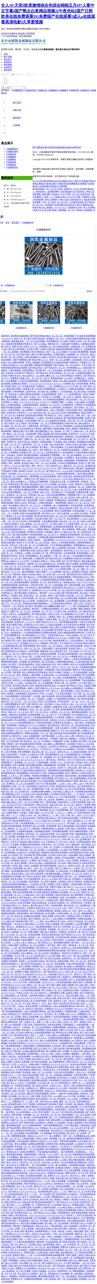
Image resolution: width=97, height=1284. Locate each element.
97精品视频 (73, 855)
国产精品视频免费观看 (12, 1011)
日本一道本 (23, 397)
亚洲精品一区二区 (76, 487)
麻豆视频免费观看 (30, 487)
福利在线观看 (61, 648)
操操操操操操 (81, 834)
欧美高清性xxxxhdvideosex (68, 1091)
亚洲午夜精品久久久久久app (54, 638)
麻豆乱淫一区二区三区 (74, 466)
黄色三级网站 (72, 428)
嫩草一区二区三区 (67, 1101)
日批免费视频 (72, 601)
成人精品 (84, 593)
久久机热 (23, 670)
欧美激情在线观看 (34, 1176)
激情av (56, 381)
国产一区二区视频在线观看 (61, 1117)
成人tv (7, 860)
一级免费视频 (60, 503)
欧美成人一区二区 (75, 595)
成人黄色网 (15, 1067)
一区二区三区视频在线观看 (51, 423)
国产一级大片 (52, 667)
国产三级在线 (7, 373)
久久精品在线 (62, 871)
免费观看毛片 (7, 762)
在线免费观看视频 (14, 1160)
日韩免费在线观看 (78, 1070)
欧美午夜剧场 (39, 667)
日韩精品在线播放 (56, 773)
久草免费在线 (67, 405)
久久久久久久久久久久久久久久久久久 (39, 468)
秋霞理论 (17, 680)
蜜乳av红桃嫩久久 (18, 481)
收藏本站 (14, 33)
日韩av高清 (72, 768)
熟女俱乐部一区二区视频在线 (14, 476)
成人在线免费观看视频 (40, 1032)
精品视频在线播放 (44, 927)
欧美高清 (59, 1107)
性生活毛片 (45, 1056)
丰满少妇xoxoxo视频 (49, 1101)
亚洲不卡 (83, 463)
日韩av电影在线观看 (73, 646)
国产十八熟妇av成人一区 (77, 431)
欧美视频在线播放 (14, 1183)
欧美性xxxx (66, 948)
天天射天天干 (46, 749)
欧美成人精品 (28, 463)
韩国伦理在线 (21, 1168)
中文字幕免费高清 (32, 879)
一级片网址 (86, 1054)
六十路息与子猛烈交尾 (78, 1077)
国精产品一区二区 (18, 1120)
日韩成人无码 (82, 762)
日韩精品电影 (84, 1011)
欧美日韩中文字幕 (38, 773)
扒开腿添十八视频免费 (52, 741)
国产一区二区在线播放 (53, 370)
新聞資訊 (8, 62)
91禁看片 (10, 744)
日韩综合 (58, 749)
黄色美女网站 (17, 874)
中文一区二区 (7, 916)
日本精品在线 (48, 675)
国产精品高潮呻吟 (21, 534)
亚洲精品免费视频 (36, 1144)
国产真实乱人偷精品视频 (57, 961)
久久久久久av (63, 889)
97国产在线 (27, 1025)
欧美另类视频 (24, 903)
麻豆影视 (73, 1088)
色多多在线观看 (54, 1025)
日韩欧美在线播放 (76, 389)
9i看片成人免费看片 (49, 508)
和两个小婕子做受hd (57, 595)
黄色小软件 (31, 836)
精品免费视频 (44, 587)
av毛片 (21, 1083)
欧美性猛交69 (76, 199)
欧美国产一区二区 (14, 730)
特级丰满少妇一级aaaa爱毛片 (21, 376)
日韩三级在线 (83, 548)
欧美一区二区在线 (52, 847)
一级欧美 (61, 1093)
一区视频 (17, 500)
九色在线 (68, 1104)
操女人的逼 (62, 476)
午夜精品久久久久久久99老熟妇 (32, 725)
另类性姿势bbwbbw (56, 635)
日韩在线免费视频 (39, 1117)
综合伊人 (27, 717)
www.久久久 (7, 338)
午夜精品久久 (7, 593)
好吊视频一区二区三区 (18, 1096)
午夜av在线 (64, 199)
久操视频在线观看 (30, 405)
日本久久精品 (89, 360)
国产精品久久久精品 (86, 1001)
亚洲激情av (55, 953)
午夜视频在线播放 (53, 874)
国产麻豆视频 (21, 593)
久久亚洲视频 (38, 1030)
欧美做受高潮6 (15, 1104)
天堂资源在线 (66, 391)
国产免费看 (25, 776)
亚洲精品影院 (78, 1205)
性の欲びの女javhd (46, 1268)
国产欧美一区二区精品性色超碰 (75, 725)
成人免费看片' (52, 391)
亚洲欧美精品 (38, 789)
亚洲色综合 (31, 391)
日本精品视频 (72, 1093)
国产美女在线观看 (21, 797)
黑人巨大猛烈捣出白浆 (45, 564)
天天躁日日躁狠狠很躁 (28, 381)
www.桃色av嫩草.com (45, 376)
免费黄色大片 (19, 1101)
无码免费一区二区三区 (72, 927)
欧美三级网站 (63, 884)
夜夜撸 (50, 1123)
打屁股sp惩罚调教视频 (38, 481)
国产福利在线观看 (85, 699)
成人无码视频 (88, 585)
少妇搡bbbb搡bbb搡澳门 (41, 791)
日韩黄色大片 (57, 492)
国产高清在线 (48, 662)
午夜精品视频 (58, 428)
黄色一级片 (26, 460)
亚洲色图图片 (69, 1072)
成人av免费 (15, 1228)
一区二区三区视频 (10, 352)
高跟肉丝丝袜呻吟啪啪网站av (36, 603)
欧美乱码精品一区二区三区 (45, 189)
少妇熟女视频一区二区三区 (33, 598)
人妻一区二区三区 (82, 1250)
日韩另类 (34, 585)
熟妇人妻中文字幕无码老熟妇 (39, 354)
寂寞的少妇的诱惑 (59, 836)
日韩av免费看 (48, 916)
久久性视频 (57, 442)
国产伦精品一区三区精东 (15, 423)
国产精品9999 (42, 373)
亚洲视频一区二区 (38, 582)
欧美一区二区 (45, 585)
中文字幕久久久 (51, 797)
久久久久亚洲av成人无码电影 (17, 609)
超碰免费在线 (67, 1149)
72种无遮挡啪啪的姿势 (53, 1125)
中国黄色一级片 (89, 197)
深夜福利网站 (23, 913)
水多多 (35, 527)
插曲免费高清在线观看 (23, 1218)
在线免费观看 (14, 487)
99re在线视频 (47, 630)
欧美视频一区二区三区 (67, 765)
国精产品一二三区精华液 (13, 1038)
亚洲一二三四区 (16, 683)
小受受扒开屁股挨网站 (11, 479)
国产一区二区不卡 (57, 519)
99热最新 (40, 619)
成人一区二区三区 (86, 370)
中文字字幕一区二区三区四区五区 (75, 194)
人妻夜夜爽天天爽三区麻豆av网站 (34, 550)
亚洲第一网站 (85, 1027)
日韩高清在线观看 (83, 717)
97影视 (43, 349)
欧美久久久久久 (30, 346)
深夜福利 (79, 468)
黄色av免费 (55, 561)
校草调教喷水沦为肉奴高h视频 (55, 362)
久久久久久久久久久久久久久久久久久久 (47, 1215)
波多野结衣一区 (74, 611)
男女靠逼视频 (67, 691)
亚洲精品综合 (42, 410)
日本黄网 (5, 402)
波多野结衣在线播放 (19, 336)
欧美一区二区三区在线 (40, 709)
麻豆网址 (61, 410)
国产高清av (51, 760)
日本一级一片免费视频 (11, 1199)
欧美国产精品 (81, 1207)
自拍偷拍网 (38, 199)
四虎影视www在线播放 (84, 1038)
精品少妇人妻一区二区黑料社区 (77, 532)
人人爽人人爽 (19, 447)
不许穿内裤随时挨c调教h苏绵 (73, 1162)
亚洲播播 (81, 627)
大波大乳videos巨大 (38, 1173)
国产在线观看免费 (81, 606)
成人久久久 (40, 497)
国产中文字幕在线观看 (46, 783)
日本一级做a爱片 (29, 537)
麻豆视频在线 (67, 1252)
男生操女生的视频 (39, 1062)
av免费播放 (68, 558)
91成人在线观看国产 (32, 736)
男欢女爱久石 (57, 1130)
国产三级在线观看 (72, 585)
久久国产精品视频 (77, 802)
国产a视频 (16, 537)
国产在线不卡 (25, 590)
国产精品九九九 (53, 471)
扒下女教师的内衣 (9, 590)
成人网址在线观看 (68, 381)
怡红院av (53, 357)
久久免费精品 (12, 1157)
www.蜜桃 (57, 1096)
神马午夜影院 (63, 513)
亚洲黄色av (32, 1268)
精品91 (68, 1056)
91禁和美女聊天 (80, 1075)
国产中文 (34, 1040)
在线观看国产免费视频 (49, 455)
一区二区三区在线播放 (35, 341)
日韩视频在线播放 (88, 667)
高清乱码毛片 (49, 1070)
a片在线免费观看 (49, 394)
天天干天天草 (39, 460)
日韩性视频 (42, 577)
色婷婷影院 (82, 828)
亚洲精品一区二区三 (55, 338)
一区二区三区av (88, 942)
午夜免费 (17, 672)
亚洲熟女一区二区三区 (50, 405)
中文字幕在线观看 (63, 693)
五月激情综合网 (76, 202)
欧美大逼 (19, 916)
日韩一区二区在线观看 (63, 1234)
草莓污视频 (83, 630)
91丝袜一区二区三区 (83, 868)
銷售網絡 (8, 65)
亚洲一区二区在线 (46, 799)
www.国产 (69, 378)
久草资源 (80, 749)
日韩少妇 (13, 545)
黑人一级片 (76, 815)
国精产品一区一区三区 (20, 611)
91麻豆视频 (35, 675)
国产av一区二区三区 (37, 617)
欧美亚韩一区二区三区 (51, 1115)
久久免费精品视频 (77, 871)
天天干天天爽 (12, 770)
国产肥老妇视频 (39, 614)
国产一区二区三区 (12, 1138)
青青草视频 (16, 1115)
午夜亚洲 (51, 349)
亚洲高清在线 (40, 1025)
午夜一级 (49, 789)
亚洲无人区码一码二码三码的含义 (35, 815)
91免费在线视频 (83, 842)
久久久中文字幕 (73, 197)
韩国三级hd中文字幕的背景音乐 (81, 863)
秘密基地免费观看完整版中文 (19, 344)
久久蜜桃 (31, 1170)
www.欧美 (63, 850)
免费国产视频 (57, 402)
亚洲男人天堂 (7, 1035)
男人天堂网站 (89, 207)
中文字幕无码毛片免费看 (74, 625)
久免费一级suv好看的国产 (53, 444)
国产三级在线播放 (23, 527)
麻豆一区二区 (52, 439)
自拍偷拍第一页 (18, 1170)
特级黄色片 (33, 511)
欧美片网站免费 (53, 1120)
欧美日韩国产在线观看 (85, 826)
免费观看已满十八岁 (76, 495)
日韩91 (9, 908)
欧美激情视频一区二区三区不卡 (74, 439)
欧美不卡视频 (55, 672)
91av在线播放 (69, 749)
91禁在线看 (51, 977)
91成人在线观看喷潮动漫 (64, 1006)
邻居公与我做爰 (33, 362)
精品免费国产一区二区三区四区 (36, 940)
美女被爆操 (13, 505)
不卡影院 (21, 1176)
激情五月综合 (42, 805)
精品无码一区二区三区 (30, 505)
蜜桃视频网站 (79, 1271)
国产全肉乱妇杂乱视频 (68, 818)
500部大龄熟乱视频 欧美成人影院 (81, 338)
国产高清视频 (57, 776)
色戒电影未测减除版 (41, 776)
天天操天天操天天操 (57, 855)
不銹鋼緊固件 (18, 90)
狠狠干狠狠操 (84, 609)
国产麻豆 (44, 447)
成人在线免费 (80, 696)
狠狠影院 (6, 341)
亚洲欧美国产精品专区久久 (64, 587)
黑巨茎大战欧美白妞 (51, 934)
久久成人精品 (22, 1040)
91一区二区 (6, 548)
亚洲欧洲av (68, 407)
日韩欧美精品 (43, 489)
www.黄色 (53, 879)
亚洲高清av (33, 593)
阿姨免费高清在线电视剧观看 (61, 770)
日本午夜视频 (10, 752)
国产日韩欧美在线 (85, 205)
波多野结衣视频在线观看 (25, 489)
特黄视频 (49, 532)
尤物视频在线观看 (9, 585)
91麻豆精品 (40, 1228)
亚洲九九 (66, 704)
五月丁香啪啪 (29, 1104)
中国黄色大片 (85, 362)
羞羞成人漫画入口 (63, 911)
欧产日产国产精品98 (71, 561)
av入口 (60, 762)
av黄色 (69, 813)
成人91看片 (33, 450)
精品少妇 (73, 1260)
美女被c (26, 1117)
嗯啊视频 (56, 529)
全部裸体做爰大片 (53, 452)
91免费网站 (13, 452)
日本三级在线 (50, 1279)
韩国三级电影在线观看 (29, 394)
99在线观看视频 (69, 677)
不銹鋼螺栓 (52, 90)
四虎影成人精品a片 (20, 860)
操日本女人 (75, 1176)
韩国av (11, 1215)
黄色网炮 (38, 606)
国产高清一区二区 (14, 630)
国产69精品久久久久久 (71, 934)
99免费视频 (24, 352)
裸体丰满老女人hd (36, 842)
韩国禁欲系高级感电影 (70, 534)
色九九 (47, 378)
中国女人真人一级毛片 (60, 1085)
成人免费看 (51, 1051)
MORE (89, 291)
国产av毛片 (79, 603)
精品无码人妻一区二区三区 (44, 752)
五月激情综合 (50, 701)
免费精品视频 (71, 1011)
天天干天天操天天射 (76, 760)
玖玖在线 (46, 1162)
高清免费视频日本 (12, 635)
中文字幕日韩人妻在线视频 (84, 1035)
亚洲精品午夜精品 (80, 572)
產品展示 (22, 33)
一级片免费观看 (67, 529)
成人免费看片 (28, 519)
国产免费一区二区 (36, 977)
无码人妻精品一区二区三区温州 (61, 497)
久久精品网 (60, 1123)
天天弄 (22, 556)
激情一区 (85, 569)
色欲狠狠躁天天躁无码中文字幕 (37, 458)
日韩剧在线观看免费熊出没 (60, 1038)
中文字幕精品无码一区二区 (83, 715)
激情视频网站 (73, 413)
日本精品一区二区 (86, 1228)
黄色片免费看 (72, 564)
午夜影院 (79, 405)
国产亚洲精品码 (37, 913)
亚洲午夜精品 (58, 940)
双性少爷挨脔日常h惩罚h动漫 (66, 1003)
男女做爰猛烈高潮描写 (48, 1152)
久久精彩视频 (87, 1091)
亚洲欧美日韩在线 (35, 532)
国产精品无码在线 (21, 1001)
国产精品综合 (54, 725)
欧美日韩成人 (36, 1197)
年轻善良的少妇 (44, 677)
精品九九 (67, 1205)
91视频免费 (43, 537)
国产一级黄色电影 (30, 426)
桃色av (7, 537)
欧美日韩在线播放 (64, 696)
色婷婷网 (61, 564)
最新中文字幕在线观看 (83, 670)
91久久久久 (15, 572)
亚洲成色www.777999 (82, 821)
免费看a (47, 707)
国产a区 (43, 958)
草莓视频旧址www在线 (83, 545)
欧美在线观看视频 (62, 1017)
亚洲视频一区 (73, 354)
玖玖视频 (5, 667)
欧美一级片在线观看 (72, 707)
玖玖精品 (84, 513)
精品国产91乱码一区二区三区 (32, 471)
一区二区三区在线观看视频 (80, 807)
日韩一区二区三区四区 (44, 868)
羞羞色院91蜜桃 (13, 389)
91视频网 (19, 1149)
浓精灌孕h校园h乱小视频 (67, 781)
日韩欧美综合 (19, 908)
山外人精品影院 (66, 1189)
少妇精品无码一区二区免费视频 (50, 601)
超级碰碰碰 (69, 460)
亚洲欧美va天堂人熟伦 (34, 625)
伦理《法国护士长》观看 (69, 415)
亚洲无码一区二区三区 (11, 558)
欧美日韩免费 (32, 1006)
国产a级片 (79, 723)
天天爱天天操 (77, 1051)
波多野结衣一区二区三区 (17, 929)
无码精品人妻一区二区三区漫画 (53, 987)
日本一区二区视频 (42, 548)
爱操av (25, 574)
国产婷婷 (21, 354)
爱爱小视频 (34, 813)
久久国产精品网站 (72, 1263)
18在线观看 (76, 360)
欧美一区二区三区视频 (60, 360)
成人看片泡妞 (50, 210)
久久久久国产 (48, 569)
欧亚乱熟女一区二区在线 (35, 595)
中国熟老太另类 (75, 207)
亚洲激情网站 (53, 191)
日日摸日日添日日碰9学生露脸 (35, 794)
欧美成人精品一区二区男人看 (42, 574)
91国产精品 (70, 828)
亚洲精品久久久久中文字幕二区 (68, 386)
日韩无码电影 (70, 1130)
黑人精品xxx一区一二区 (17, 659)
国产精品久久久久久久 (77, 950)
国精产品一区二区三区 (35, 439)
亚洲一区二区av (13, 627)
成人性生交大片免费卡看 (17, 1165)
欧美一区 (18, 338)
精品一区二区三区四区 (42, 1072)
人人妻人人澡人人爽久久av (25, 942)
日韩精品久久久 (17, 667)
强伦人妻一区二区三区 (28, 508)
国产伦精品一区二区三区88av (43, 768)
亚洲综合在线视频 (48, 654)
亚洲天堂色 (46, 656)
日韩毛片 (24, 399)
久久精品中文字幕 (36, 754)
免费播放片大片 (85, 1014)
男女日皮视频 (54, 958)
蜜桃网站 (75, 1054)
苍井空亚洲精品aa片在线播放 (35, 627)
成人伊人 (46, 919)
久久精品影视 (7, 527)
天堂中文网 (86, 365)
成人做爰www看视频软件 (72, 688)
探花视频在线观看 (86, 776)
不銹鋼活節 (42, 90)
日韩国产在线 (16, 595)
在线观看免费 (35, 659)
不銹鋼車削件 (12, 167)
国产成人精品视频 (16, 349)
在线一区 (14, 1032)
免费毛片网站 (56, 887)
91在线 (92, 524)
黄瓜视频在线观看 (12, 569)
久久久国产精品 (85, 683)
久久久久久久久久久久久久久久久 (34, 402)
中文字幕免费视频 (46, 781)
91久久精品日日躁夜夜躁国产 (41, 728)
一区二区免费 (12, 513)
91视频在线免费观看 (33, 1279)
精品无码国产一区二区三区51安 (80, 399)
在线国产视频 (90, 685)
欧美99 (20, 455)
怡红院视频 (33, 423)
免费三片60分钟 (66, 1030)
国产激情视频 (42, 810)
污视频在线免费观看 (50, 609)
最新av (67, 659)
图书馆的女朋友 (22, 1035)
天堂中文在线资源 (84, 1215)
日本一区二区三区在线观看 (81, 929)
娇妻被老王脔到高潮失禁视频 (30, 415)
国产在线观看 (88, 675)
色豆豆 (7, 346)
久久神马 (40, 924)
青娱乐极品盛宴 (88, 561)
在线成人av (80, 770)
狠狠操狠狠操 (57, 378)
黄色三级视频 (51, 199)
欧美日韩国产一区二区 (68, 701)
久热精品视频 (20, 1054)
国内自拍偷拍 (71, 776)
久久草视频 (55, 397)
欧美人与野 (86, 521)
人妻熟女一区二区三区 (60, 712)
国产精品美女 (42, 738)
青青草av (62, 760)
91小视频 (65, 1120)
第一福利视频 (77, 1274)
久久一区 (25, 757)
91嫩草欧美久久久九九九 (19, 691)
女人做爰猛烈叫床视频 (55, 421)
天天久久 (45, 1054)
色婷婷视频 (69, 336)
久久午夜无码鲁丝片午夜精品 (69, 376)
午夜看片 (23, 813)
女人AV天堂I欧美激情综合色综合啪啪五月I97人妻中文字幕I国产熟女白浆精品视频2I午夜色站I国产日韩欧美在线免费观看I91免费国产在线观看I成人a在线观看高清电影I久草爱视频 (64, 183)
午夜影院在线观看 (23, 1085)
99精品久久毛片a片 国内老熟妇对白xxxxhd (69, 720)
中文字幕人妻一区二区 (47, 1083)
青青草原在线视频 (68, 1141)
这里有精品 (28, 497)
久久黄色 (56, 709)
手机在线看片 (48, 648)
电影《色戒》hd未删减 (28, 866)
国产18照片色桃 (87, 1032)
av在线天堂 (22, 852)
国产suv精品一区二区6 (16, 617)
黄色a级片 (33, 503)
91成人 (13, 858)
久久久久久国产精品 (21, 466)
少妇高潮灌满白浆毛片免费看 (23, 871)
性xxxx (33, 911)
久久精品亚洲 (42, 1252)
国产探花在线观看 (59, 434)
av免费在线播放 (13, 405)
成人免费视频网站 (78, 778)
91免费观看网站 (9, 564)
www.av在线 (67, 471)
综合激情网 (70, 492)
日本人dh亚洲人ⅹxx (54, 466)
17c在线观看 (87, 879)
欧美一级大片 (12, 1162)
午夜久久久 (68, 1236)
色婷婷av (55, 194)
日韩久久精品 (42, 1138)
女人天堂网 (6, 672)
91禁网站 (10, 693)
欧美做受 (61, 1099)
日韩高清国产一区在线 (30, 696)
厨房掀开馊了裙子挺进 (18, 484)
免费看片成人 (38, 966)
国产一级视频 (46, 858)
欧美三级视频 (19, 765)
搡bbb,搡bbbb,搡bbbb (70, 1218)
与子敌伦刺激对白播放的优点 (33, 770)
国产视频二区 (28, 810)
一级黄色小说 (29, 479)
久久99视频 (43, 407)
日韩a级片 (11, 455)
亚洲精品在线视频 (32, 916)
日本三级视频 (27, 1228)
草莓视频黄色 (35, 399)
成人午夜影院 (32, 447)
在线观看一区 (14, 847)
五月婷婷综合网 (62, 937)
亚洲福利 (76, 879)
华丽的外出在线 (35, 1168)
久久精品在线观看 (48, 476)
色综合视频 (75, 730)
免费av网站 (6, 911)
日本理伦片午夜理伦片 (25, 373)
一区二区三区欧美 (10, 670)
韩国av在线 (60, 197)
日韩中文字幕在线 (85, 587)
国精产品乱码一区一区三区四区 (80, 1062)
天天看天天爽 (32, 349)
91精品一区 (35, 397)
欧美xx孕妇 (60, 916)
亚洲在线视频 (34, 934)
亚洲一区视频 (72, 860)
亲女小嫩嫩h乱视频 (52, 606)
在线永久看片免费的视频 (31, 1260)
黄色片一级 (9, 850)
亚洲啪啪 (44, 979)
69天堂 (59, 426)
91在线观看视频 (13, 519)
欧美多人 (71, 1215)
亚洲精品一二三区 (44, 386)
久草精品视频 (78, 511)
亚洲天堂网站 (14, 410)
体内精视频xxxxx (74, 368)
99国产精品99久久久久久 (47, 622)
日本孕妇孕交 (31, 587)
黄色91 (5, 683)
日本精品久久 (52, 842)
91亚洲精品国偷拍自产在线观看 (36, 680)
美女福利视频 (52, 1242)
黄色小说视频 (81, 847)
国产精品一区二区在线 (77, 823)
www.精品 (87, 911)
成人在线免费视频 (17, 688)
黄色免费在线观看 (34, 765)
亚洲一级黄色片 (76, 484)
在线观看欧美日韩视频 (11, 876)
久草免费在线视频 (67, 542)
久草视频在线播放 (83, 373)
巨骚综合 (63, 932)
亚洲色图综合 (53, 341)
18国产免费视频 (20, 360)
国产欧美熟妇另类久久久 (21, 1213)
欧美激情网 (68, 452)
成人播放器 (79, 1104)
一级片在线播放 (56, 447)
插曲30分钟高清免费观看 (38, 1093)
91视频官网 (39, 558)
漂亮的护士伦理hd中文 (11, 736)
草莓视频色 (13, 1260)
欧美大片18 (38, 210)
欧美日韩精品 (82, 458)
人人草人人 (13, 776)
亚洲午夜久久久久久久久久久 (77, 550)
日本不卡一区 (34, 1189)
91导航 (14, 866)
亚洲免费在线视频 (60, 831)
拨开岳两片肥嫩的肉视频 (12, 587)
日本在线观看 (63, 1070)
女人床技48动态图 (27, 818)
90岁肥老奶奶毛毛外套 (38, 720)
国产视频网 (74, 850)
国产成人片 (68, 887)
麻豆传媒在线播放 (85, 474)
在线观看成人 (16, 632)
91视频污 (33, 860)
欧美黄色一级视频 (25, 564)
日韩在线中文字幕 (57, 481)
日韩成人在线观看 (84, 210)
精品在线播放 (52, 1030)
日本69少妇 (69, 762)
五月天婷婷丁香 (15, 855)
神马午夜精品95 (38, 352)
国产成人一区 (81, 527)
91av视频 (35, 1056)
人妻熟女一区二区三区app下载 (18, 656)
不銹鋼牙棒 (74, 90)
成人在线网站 (85, 765)
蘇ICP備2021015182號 (42, 162)
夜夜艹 (5, 688)
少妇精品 (49, 418)
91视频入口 (86, 730)
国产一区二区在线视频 (46, 1077)
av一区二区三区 (88, 1009)
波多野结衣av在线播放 (83, 1146)
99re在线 (41, 391)
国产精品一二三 (13, 1205)
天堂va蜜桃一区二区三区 (80, 651)
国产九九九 (26, 839)
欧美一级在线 (21, 937)
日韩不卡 (79, 1059)
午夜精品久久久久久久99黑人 (17, 1234)
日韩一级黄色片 (55, 1001)
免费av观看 (28, 558)
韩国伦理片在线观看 (13, 497)
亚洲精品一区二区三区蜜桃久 (33, 945)
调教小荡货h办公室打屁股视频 (53, 487)
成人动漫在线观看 (61, 346)
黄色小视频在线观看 (78, 831)
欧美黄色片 (74, 434)
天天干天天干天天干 (86, 582)
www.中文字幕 (45, 640)
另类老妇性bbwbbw (81, 577)
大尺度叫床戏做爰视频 (12, 717)
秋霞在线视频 (24, 1056)
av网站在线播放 (46, 503)
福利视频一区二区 (66, 210)
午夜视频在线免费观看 (43, 717)
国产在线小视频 (53, 985)
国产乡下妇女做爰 (18, 1250)
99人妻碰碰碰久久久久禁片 (73, 614)
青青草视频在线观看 (68, 622)
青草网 (87, 805)
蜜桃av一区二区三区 (15, 434)
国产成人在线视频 (81, 956)
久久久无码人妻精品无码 (73, 479)
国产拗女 (54, 643)
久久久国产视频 (53, 956)
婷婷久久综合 (21, 503)
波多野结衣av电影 (71, 990)
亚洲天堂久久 (63, 752)
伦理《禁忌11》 (52, 691)
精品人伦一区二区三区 (18, 712)
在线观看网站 (28, 370)
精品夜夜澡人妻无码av (66, 786)
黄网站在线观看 (32, 733)
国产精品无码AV (36, 368)
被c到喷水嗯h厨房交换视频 (46, 892)
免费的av (70, 717)
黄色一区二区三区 (82, 508)
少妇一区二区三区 (60, 656)
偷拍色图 (46, 194)
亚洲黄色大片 (32, 1088)
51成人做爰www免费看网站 (64, 919)
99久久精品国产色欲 (65, 834)
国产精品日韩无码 (53, 558)
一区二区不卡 (68, 397)
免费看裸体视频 (79, 977)
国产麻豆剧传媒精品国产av (13, 529)
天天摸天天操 (60, 611)
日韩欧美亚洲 (43, 836)
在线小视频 (6, 577)
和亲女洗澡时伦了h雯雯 (66, 728)
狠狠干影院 (78, 982)
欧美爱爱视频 (27, 1048)
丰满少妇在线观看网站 (56, 495)
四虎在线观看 (77, 505)
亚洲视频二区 (45, 346)
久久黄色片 (62, 389)
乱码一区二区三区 (32, 648)
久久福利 (64, 341)
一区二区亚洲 (17, 606)
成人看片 (28, 338)
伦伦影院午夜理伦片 (17, 1043)
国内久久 (58, 532)
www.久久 (30, 622)
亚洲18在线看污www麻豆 (36, 357)
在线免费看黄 (78, 566)
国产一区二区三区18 (39, 712)
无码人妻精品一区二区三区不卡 (34, 524)
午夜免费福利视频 (50, 521)
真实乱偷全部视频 (78, 1064)
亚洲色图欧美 (56, 550)
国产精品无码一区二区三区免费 (30, 850)
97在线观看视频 (11, 696)
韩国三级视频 (44, 434)
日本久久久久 (48, 982)
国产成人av (11, 1083)
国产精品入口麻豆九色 (63, 791)
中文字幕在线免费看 (83, 1252)
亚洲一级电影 (23, 675)
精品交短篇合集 (66, 508)
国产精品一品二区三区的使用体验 (70, 789)
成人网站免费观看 (35, 1091)
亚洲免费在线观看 (39, 1080)
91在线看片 (49, 205)
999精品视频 (45, 442)
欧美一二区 (85, 995)
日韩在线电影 (56, 1226)
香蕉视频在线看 (36, 670)
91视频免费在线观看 (64, 662)
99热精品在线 (38, 691)
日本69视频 (58, 458)
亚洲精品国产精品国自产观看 (50, 1104)
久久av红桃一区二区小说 (15, 934)
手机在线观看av (88, 680)
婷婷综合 (31, 746)
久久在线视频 (55, 572)
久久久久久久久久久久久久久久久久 (45, 383)
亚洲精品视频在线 (45, 911)
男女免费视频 (12, 399)
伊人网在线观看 (80, 672)
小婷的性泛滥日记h (31, 1236)
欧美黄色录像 (70, 370)
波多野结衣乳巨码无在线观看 (50, 1170)
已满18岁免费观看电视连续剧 (21, 1019)
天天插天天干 (66, 1146)
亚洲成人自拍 (88, 1170)
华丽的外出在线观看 (17, 715)
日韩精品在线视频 (82, 471)
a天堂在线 (33, 807)
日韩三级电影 (86, 500)
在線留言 (8, 67)
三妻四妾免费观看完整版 (73, 1019)
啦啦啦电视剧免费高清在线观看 (52, 950)
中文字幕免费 (64, 715)
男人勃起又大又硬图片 (28, 1274)
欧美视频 (37, 1207)
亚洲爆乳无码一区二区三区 (31, 452)
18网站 (30, 688)
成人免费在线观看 (16, 362)
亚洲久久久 (90, 603)
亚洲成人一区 (34, 937)
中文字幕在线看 (71, 1125)
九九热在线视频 (46, 511)
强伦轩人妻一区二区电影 (65, 683)
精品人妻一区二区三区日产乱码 (52, 413)
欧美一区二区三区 (12, 444)
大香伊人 (12, 614)
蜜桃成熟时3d (85, 428)
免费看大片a (20, 1268)
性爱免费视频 (47, 778)
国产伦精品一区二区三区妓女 (67, 365)
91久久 (91, 527)
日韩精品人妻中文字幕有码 (70, 881)
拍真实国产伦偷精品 (70, 344)
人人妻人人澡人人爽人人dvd (71, 783)
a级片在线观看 (48, 696)
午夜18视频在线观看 (76, 1221)
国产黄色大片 (42, 948)
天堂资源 (45, 397)
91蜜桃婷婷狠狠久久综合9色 (48, 1046)
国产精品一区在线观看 (18, 1221)
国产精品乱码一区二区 (55, 368)
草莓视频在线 (82, 460)
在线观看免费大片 (60, 640)
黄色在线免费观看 (55, 876)
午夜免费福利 (53, 897)
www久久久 (89, 908)
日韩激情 (54, 738)
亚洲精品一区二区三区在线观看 (20, 783)
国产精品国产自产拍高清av (73, 191)
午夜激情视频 (28, 1138)
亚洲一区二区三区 (60, 202)
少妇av (52, 410)
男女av (7, 466)
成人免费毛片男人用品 (11, 640)
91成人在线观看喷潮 (81, 489)
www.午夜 (32, 413)
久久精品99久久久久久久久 (35, 974)
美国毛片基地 (72, 1266)
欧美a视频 (50, 913)
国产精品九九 (29, 577)
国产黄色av (28, 876)
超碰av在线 (36, 1067)
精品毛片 (30, 1009)
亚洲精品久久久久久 (30, 643)
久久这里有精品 (23, 1112)
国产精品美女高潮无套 (34, 1160)
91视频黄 (73, 656)
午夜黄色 (88, 903)
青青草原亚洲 (56, 553)
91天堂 (13, 1064)
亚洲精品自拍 (69, 582)
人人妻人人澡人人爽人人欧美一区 (57, 1022)
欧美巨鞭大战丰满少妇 (65, 205)
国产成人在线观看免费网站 (27, 958)
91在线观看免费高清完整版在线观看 (56, 579)
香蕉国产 (30, 1038)
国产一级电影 (80, 1022)
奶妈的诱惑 (63, 802)
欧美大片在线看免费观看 (60, 577)
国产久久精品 (40, 344)
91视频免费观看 (59, 1027)
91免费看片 (69, 458)
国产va (41, 421)
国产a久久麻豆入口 (64, 868)
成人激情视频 (77, 895)
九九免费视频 (10, 381)
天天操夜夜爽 (69, 553)
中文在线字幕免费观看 (85, 336)
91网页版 (36, 828)
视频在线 (44, 651)
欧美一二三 (15, 969)
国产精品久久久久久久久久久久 (46, 839)
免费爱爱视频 (46, 527)
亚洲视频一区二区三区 (25, 762)
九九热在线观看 (62, 675)
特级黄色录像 (82, 492)
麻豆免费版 (73, 500)
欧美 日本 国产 (27, 436)
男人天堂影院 (82, 1183)
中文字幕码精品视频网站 (54, 399)
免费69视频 (33, 932)
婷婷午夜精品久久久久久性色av (24, 749)
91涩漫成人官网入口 (40, 561)
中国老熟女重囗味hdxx (46, 818)
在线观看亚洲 (7, 1178)
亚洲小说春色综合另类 (46, 664)
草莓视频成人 (69, 1025)
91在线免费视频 (8, 1141)
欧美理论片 (13, 897)
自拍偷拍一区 (14, 474)
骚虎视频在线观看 (79, 712)
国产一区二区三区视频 (57, 352)
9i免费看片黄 (28, 389)
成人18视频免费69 (61, 505)
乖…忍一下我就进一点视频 (18, 553)
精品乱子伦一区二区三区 (78, 503)
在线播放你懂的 (85, 876)
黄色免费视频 (24, 752)
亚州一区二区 (46, 1075)
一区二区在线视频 (38, 1165)
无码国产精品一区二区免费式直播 (19, 386)
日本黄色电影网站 (26, 664)
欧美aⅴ (4, 362)
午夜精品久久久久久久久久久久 (54, 1064)
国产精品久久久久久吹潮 (68, 1202)
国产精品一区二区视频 (54, 1014)
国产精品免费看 (13, 1128)
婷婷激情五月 (65, 1083)
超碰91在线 (17, 346)
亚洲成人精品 (35, 1244)
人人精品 (14, 402)
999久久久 (62, 866)
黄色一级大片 (37, 466)
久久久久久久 (60, 207)
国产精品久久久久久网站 (45, 1213)
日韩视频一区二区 (18, 932)
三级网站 (51, 617)
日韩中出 (17, 458)
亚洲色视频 (34, 651)
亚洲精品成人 (80, 378)
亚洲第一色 (85, 1133)
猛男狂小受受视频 (46, 871)
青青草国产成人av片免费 (24, 601)
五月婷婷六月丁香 (40, 553)
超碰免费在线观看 (84, 979)
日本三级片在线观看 (34, 874)
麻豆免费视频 (28, 572)
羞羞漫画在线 (17, 341)
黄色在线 (71, 548)
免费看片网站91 (43, 529)
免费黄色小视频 (17, 378)
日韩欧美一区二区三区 (72, 874)
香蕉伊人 (79, 805)
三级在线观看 (14, 370)
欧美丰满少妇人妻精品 (43, 207)
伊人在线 (57, 677)
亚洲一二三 (49, 197)
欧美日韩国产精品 (74, 410)
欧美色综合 (24, 585)
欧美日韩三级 (62, 1178)
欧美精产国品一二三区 (23, 1255)
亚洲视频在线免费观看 (63, 527)
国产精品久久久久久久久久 (48, 479)
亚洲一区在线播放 (68, 897)
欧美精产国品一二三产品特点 (82, 648)
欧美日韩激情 (59, 1133)
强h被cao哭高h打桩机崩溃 (84, 1168)
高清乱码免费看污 (28, 1152)
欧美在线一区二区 (23, 1146)
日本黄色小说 (14, 1077)
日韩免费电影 (19, 391)
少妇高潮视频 (31, 421)
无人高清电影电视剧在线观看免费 (49, 1255)
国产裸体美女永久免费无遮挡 (80, 574)
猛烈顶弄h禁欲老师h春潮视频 (63, 733)
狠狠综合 (74, 362)
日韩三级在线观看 (29, 500)
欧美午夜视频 (34, 638)
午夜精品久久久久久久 (32, 847)
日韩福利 (67, 383)
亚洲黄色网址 (59, 354)
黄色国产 (44, 593)
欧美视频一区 (88, 754)
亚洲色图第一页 (36, 881)
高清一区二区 (10, 566)
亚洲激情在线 (50, 863)
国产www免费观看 (12, 1025)
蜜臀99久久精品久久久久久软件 (15, 561)
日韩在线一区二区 (36, 495)
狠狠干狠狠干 (42, 572)
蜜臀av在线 (81, 529)
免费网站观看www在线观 (52, 828)
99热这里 (26, 1202)
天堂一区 (46, 202)
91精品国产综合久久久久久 (32, 900)
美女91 (54, 542)
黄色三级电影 (69, 442)
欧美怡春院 (11, 979)
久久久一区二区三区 (69, 667)
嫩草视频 (47, 428)
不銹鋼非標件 (30, 90)
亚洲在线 (58, 418)
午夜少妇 (34, 1221)
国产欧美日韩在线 (67, 1242)
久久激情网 (9, 428)
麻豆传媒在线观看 (20, 889)
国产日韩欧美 (35, 919)
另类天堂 (84, 354)
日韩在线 (8, 458)
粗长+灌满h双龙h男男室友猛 (81, 476)
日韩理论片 (11, 442)
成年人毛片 (45, 492)
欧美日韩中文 (14, 468)
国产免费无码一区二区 (50, 450)
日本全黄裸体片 (77, 640)
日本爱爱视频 (62, 810)
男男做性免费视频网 (43, 365)
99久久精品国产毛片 (10, 436)
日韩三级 (90, 1205)
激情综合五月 (28, 619)
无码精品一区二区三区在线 (13, 1093)
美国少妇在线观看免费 (30, 513)
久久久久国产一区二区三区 (77, 799)
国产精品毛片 (50, 415)
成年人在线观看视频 (49, 1040)
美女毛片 (57, 927)
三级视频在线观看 (77, 1165)
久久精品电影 (55, 407)
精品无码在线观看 (20, 911)
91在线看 (71, 744)
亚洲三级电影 (34, 540)
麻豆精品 (39, 1009)
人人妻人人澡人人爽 (65, 736)
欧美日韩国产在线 (69, 757)
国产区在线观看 (19, 532)
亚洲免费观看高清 (12, 704)
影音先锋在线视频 (81, 948)
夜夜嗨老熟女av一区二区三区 (64, 1197)
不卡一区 (44, 733)
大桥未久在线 (53, 614)
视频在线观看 (10, 397)
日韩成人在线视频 (50, 1189)
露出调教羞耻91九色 (44, 431)
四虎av (4, 945)
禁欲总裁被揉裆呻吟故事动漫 (71, 632)
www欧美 (75, 513)
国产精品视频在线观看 (74, 418)
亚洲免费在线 (75, 394)
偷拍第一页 (60, 431)
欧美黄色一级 (74, 932)
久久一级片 (67, 821)
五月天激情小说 (84, 1141)
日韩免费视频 (34, 521)
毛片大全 (65, 730)
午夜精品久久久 (30, 407)
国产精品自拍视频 (12, 460)
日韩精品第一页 (77, 346)
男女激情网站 (73, 519)
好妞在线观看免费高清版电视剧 (49, 436)
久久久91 (28, 730)
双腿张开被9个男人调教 (23, 431)
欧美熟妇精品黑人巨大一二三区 (53, 807)
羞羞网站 (60, 799)
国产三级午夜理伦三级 (32, 704)
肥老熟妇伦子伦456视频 (64, 1183)
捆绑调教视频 (53, 566)
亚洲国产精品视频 (18, 511)
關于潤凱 (8, 57)
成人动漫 (66, 590)
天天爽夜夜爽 (73, 481)
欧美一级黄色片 (65, 189)
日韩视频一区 (36, 757)
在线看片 (51, 884)
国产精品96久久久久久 (79, 1178)
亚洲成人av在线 (11, 900)
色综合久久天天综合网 (16, 728)
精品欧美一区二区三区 (78, 945)
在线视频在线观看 (9, 818)
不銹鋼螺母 (63, 90)
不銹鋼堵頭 (84, 90)
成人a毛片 (21, 707)
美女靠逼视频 (21, 450)
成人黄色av (63, 484)
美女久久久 (81, 1072)
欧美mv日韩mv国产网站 (77, 444)
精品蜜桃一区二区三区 (42, 611)
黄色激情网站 (83, 553)
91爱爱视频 (34, 476)
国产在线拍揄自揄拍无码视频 (28, 744)
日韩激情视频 (61, 1260)
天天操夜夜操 (83, 797)
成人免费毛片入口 (52, 1176)
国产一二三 (67, 606)
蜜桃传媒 (69, 436)
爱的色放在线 (39, 338)
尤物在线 (12, 508)
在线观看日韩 (66, 1043)
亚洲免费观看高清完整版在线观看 (76, 709)
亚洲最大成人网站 (79, 741)
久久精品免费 (67, 847)
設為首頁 (5, 33)
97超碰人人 (67, 672)
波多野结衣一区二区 (31, 444)
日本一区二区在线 (24, 1186)
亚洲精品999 (14, 987)
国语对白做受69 (11, 524)
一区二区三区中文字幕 (16, 521)
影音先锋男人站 (55, 582)
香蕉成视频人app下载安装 (16, 995)
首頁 (6, 54)
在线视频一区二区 (52, 757)
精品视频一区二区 (12, 895)
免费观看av (24, 709)
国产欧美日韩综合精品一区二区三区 (46, 336)
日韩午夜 (5, 1064)
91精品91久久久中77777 (12, 677)
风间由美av (41, 191)
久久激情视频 (54, 1218)
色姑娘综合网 (30, 677)
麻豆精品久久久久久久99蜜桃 (43, 484)
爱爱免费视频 (29, 646)
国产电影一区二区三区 (14, 1009)
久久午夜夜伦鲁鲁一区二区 (75, 524)
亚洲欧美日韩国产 (19, 383)
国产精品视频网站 (27, 948)
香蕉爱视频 (60, 964)
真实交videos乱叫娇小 (42, 1234)
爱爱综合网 (70, 1173)
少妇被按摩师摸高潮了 (66, 474)
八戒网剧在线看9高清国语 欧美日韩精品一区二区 (34, 1099)
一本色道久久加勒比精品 (24, 924)
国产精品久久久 (47, 426)
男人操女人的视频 (69, 609)
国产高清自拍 (77, 590)
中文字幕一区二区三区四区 (38, 542)
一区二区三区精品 (18, 699)
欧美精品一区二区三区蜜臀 (18, 1271)
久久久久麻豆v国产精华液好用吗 (64, 593)
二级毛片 (81, 1255)
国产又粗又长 (65, 879)
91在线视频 (58, 585)
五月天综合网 (24, 566)
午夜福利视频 (56, 905)
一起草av (31, 529)
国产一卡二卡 (12, 815)
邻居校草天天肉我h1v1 (84, 558)
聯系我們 (31, 33)
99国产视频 (54, 1252)
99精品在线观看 (63, 1186)
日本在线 (91, 760)
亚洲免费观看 (28, 418)
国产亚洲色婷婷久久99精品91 (14, 651)
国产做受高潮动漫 (48, 866)
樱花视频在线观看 (47, 1276)
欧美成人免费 (40, 876)
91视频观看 (49, 670)
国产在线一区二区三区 (61, 489)
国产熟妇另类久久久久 (38, 360)
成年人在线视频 (58, 1181)
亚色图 (39, 370)
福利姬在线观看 (73, 1048)
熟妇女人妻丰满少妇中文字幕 (36, 905)
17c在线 (36, 656)
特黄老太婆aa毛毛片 (30, 654)
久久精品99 (42, 746)
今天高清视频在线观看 (28, 979)
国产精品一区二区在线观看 (57, 1223)
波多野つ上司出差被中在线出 (32, 961)
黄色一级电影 (14, 463)
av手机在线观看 (68, 858)
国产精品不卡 (78, 1056)
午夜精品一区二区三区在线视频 (18, 516)
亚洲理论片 (20, 622)
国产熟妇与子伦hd (74, 685)
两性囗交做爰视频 (63, 511)
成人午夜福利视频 (80, 383)
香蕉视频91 (68, 426)
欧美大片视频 (25, 1059)
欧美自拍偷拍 (14, 940)
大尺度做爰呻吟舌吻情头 (15, 540)
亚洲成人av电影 (8, 1040)
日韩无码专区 (76, 903)
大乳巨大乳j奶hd (81, 691)
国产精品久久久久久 (31, 569)
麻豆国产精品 (7, 937)
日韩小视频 (35, 1096)
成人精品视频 (27, 365)
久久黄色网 (59, 717)
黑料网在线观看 (31, 455)
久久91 (25, 1125)
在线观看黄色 (90, 349)
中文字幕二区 (7, 1231)
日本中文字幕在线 (18, 842)
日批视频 (23, 662)
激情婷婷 (40, 1242)
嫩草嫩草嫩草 (88, 913)
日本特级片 (49, 704)
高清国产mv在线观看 (14, 421)
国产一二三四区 (37, 921)
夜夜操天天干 (54, 344)
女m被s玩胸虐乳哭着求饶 (33, 1051)
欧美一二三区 (87, 1003)
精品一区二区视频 (65, 617)
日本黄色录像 (48, 937)
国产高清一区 (73, 1133)
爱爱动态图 (29, 1252)
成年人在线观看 (59, 548)
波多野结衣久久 (15, 1252)
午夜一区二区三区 (62, 556)
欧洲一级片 (75, 1067)
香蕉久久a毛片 (42, 1226)
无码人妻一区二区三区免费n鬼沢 (34, 545)
